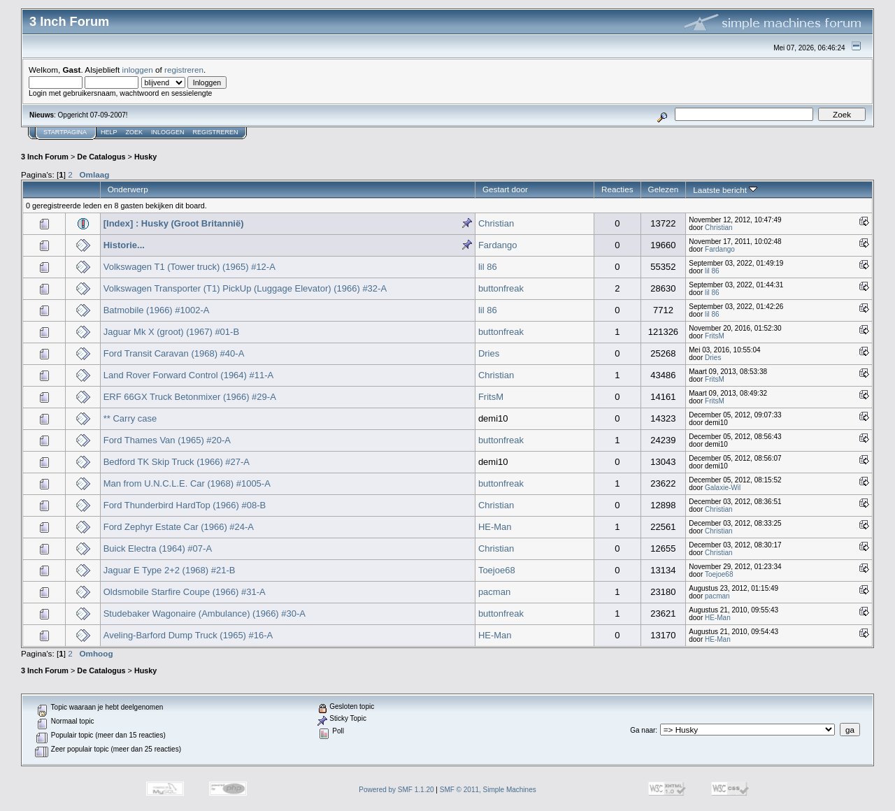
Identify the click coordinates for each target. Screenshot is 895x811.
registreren (183, 69)
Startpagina (65, 132)
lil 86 (487, 266)
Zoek (134, 132)
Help (109, 132)
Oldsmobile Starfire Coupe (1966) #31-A (184, 592)
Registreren (215, 132)
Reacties (617, 189)
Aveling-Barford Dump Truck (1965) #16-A (188, 635)
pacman (494, 592)
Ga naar (642, 730)
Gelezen (663, 189)
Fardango (497, 245)
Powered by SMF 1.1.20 (396, 790)
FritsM (714, 336)
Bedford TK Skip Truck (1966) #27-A (176, 462)
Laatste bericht (725, 189)
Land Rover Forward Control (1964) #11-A (188, 375)
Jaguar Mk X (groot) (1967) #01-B (171, 331)
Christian (496, 223)
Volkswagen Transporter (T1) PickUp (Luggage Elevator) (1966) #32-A (245, 288)
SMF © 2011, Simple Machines (488, 790)
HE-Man (495, 527)
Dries (488, 353)
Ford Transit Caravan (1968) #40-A (174, 353)
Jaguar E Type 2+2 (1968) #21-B (169, 570)
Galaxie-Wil (722, 487)
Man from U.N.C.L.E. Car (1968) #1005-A (187, 483)
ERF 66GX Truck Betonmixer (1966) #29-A (189, 397)
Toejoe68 (496, 570)
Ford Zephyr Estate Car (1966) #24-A (178, 527)
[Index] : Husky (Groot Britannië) (173, 223)
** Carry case (130, 418)
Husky (145, 156)
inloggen (137, 69)
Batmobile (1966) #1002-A (156, 310)
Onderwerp (128, 189)
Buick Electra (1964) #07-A (157, 548)
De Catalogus (101, 156)
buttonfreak (501, 288)
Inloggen (168, 132)
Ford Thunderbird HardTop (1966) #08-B (184, 505)
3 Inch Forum (45, 156)
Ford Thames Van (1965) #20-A (167, 440)
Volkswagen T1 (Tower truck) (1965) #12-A (189, 266)
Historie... (124, 245)
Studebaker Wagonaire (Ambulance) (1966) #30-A (204, 613)
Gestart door (505, 189)
